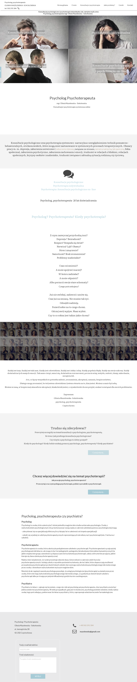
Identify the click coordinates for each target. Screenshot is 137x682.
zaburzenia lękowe (65, 149)
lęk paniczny (118, 149)
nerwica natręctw (103, 149)
